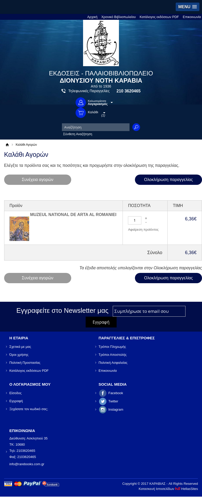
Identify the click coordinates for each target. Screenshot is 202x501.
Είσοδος (15, 393)
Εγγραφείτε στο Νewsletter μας (63, 310)
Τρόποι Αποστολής (113, 355)
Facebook (115, 393)
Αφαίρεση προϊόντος (143, 229)
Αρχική (92, 17)
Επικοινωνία (192, 17)
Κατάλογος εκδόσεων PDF (159, 17)
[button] (187, 7)
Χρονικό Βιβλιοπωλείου (118, 17)
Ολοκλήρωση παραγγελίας (168, 179)
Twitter (113, 401)
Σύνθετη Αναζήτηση (77, 134)
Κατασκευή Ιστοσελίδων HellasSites (168, 489)
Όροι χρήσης (18, 355)
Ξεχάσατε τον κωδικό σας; (28, 409)
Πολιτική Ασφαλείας (113, 363)
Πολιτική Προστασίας (24, 363)
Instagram (115, 409)
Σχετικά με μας (20, 347)
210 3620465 (129, 91)
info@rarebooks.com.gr (26, 464)
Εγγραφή (16, 401)
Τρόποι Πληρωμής (112, 347)
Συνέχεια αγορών (37, 179)
